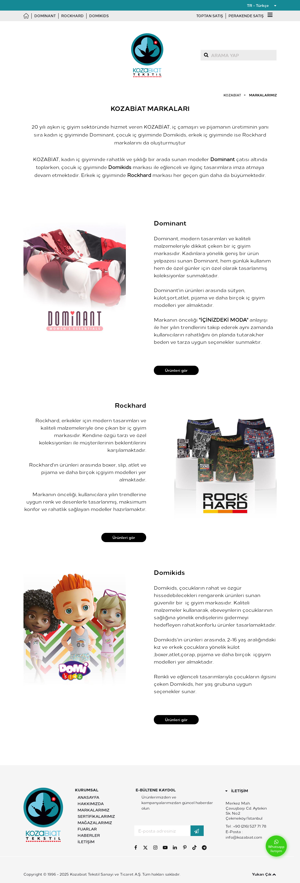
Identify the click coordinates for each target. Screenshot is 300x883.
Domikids (99, 15)
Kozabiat (232, 95)
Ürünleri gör (176, 370)
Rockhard (72, 15)
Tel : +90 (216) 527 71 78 (246, 826)
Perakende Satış (246, 15)
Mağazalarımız (95, 822)
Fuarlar (87, 829)
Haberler (89, 835)
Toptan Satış (209, 15)
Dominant (45, 15)
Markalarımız (263, 95)
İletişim (86, 841)
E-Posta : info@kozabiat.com (244, 834)
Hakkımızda (91, 803)
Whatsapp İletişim (276, 846)
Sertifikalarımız (96, 816)
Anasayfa (88, 797)
